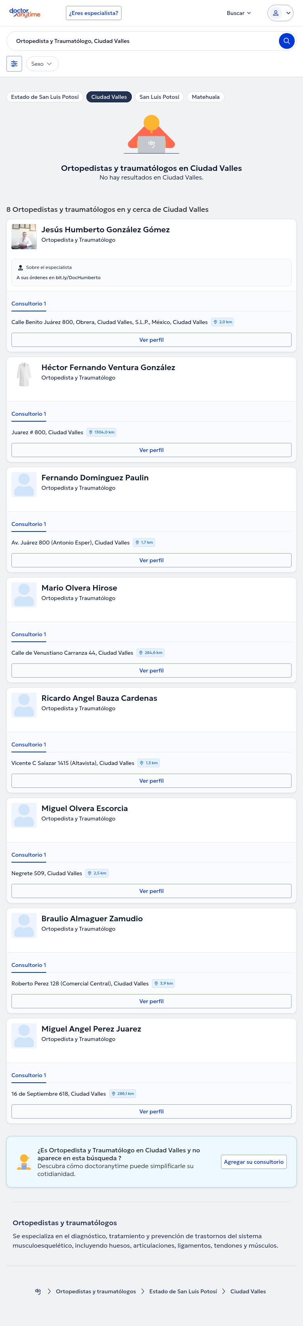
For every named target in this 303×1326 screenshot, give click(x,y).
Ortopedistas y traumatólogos (96, 1291)
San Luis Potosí (160, 96)
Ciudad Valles (109, 96)
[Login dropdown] (280, 13)
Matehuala (206, 96)
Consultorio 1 (28, 303)
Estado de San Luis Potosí (45, 96)
